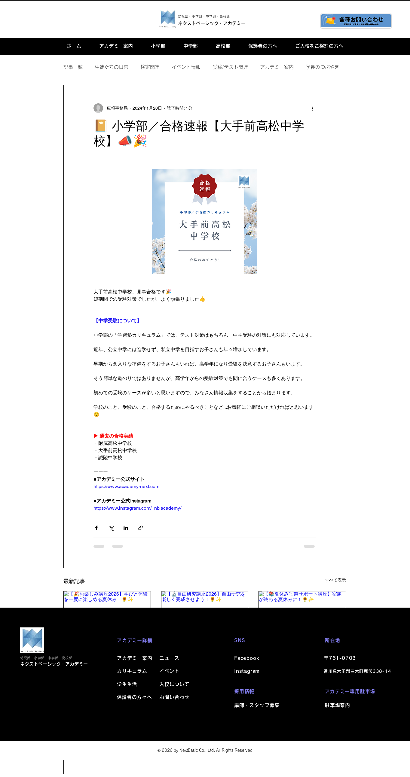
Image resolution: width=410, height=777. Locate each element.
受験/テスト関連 (230, 67)
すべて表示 (335, 580)
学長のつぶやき (322, 67)
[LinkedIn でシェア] (126, 528)
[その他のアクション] (312, 108)
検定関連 (150, 67)
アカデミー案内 (277, 67)
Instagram (247, 671)
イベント (169, 671)
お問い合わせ (174, 697)
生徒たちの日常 (111, 67)
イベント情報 (186, 67)
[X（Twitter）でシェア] (111, 528)
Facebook (246, 658)
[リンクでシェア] (140, 528)
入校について (174, 684)
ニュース (169, 658)
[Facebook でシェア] (96, 528)
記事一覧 (73, 67)
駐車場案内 (337, 705)
